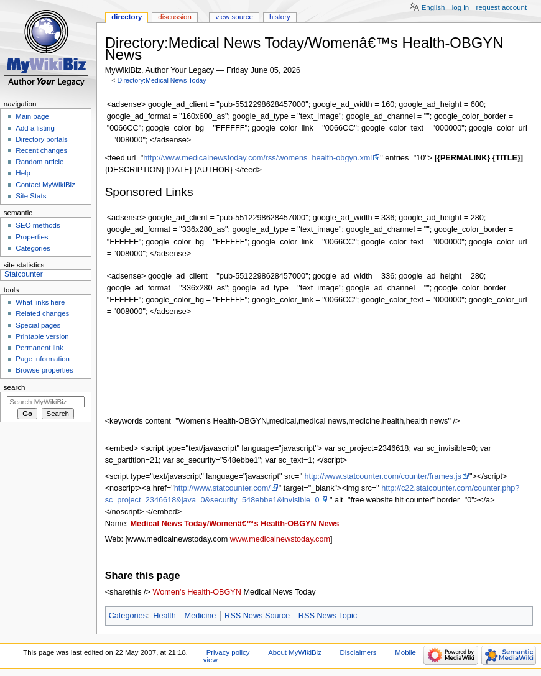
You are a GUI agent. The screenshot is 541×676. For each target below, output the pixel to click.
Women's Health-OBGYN (197, 592)
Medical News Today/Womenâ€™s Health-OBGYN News (235, 523)
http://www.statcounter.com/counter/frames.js (382, 476)
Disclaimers (358, 652)
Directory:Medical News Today (161, 80)
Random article (39, 161)
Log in (460, 7)
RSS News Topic (327, 615)
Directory (126, 17)
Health (164, 615)
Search (14, 387)
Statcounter (23, 274)
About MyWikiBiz (294, 652)
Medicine (200, 615)
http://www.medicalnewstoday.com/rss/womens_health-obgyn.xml (257, 158)
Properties (32, 237)
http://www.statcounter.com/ (222, 488)
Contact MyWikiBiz (45, 184)
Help (23, 173)
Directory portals (41, 139)
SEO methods (38, 225)
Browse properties (44, 370)
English (433, 7)
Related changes (42, 313)
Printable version (42, 336)
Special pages (38, 325)
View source (233, 17)
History (279, 17)
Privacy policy (228, 652)
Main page (32, 116)
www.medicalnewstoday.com (280, 539)
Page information (43, 359)
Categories (128, 615)
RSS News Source (257, 615)
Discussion (174, 17)
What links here (40, 302)
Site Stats (31, 196)
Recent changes (41, 150)
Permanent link (39, 347)
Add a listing (35, 128)
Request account (501, 7)
